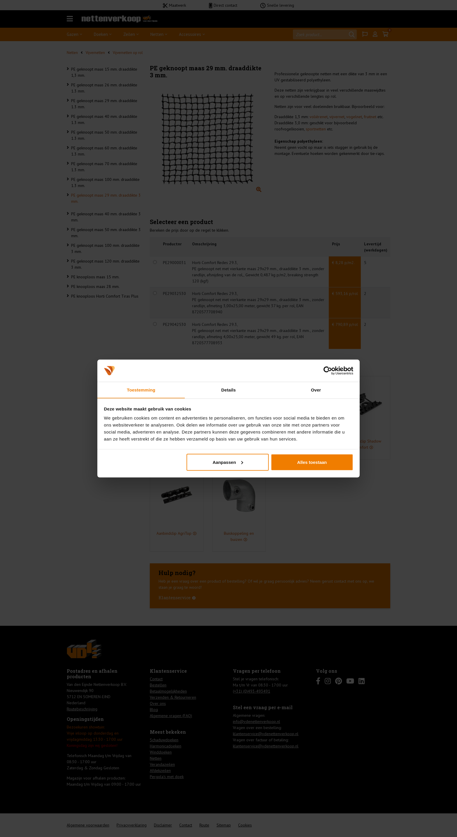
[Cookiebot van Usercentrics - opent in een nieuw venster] (327, 370)
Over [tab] (316, 389)
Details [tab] (228, 389)
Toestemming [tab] (141, 389)
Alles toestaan (312, 462)
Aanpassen (228, 462)
